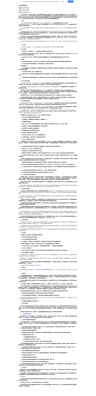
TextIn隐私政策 (38, 269)
